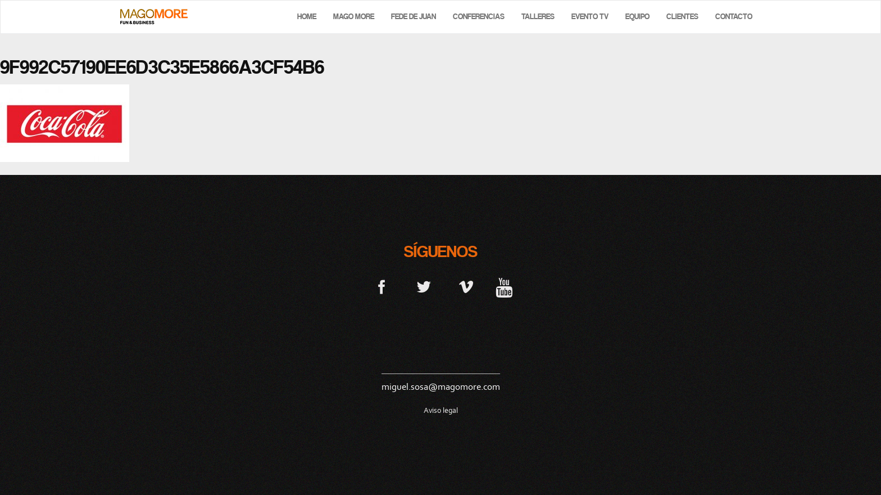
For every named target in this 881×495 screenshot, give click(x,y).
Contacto (733, 16)
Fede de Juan (413, 16)
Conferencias (479, 16)
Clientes (682, 16)
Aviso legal (441, 410)
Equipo (637, 16)
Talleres (538, 16)
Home (306, 16)
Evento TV (589, 16)
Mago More (353, 16)
